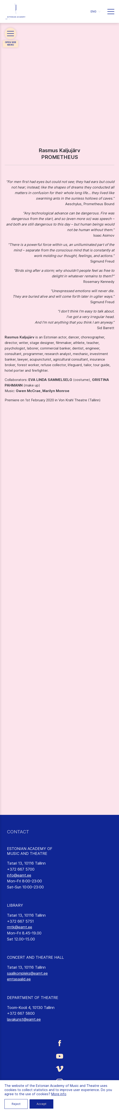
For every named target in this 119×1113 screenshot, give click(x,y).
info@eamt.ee (19, 875)
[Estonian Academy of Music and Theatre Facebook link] (59, 1043)
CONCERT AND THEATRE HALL (35, 957)
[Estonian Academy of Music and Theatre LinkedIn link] (59, 1096)
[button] (95, 11)
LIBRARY (15, 905)
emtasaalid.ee (19, 979)
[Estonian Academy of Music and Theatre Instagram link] (59, 1082)
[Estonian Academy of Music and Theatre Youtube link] (59, 1056)
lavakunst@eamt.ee (24, 1019)
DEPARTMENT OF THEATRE (32, 997)
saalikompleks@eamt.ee (27, 973)
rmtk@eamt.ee (19, 927)
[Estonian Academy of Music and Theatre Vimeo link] (59, 1069)
